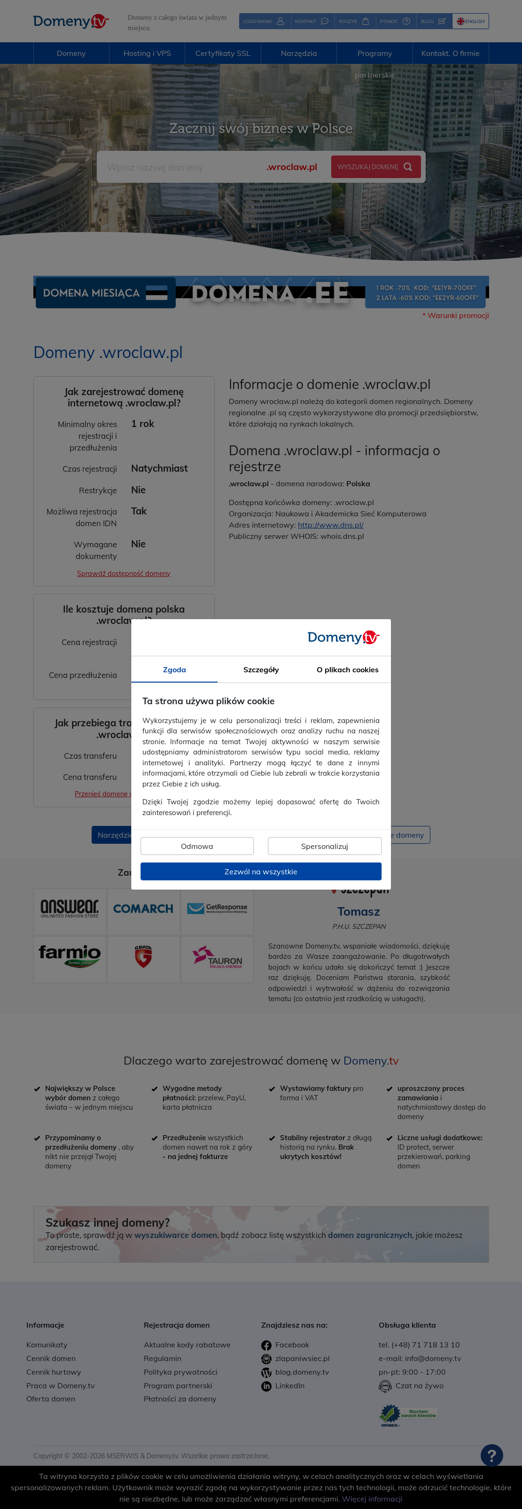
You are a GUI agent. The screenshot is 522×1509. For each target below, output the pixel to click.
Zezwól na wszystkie (261, 871)
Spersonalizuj (324, 846)
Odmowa (197, 846)
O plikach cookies (348, 669)
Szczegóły (261, 669)
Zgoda (174, 669)
